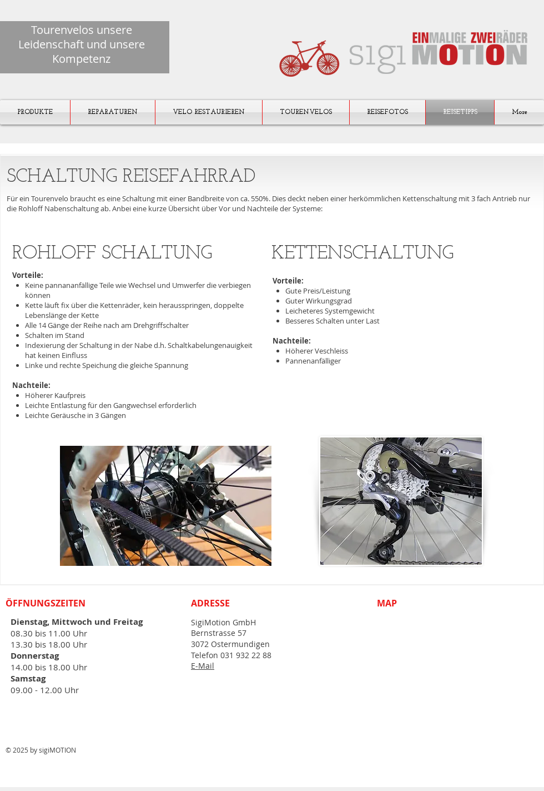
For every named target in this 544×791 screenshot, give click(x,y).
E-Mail (202, 665)
